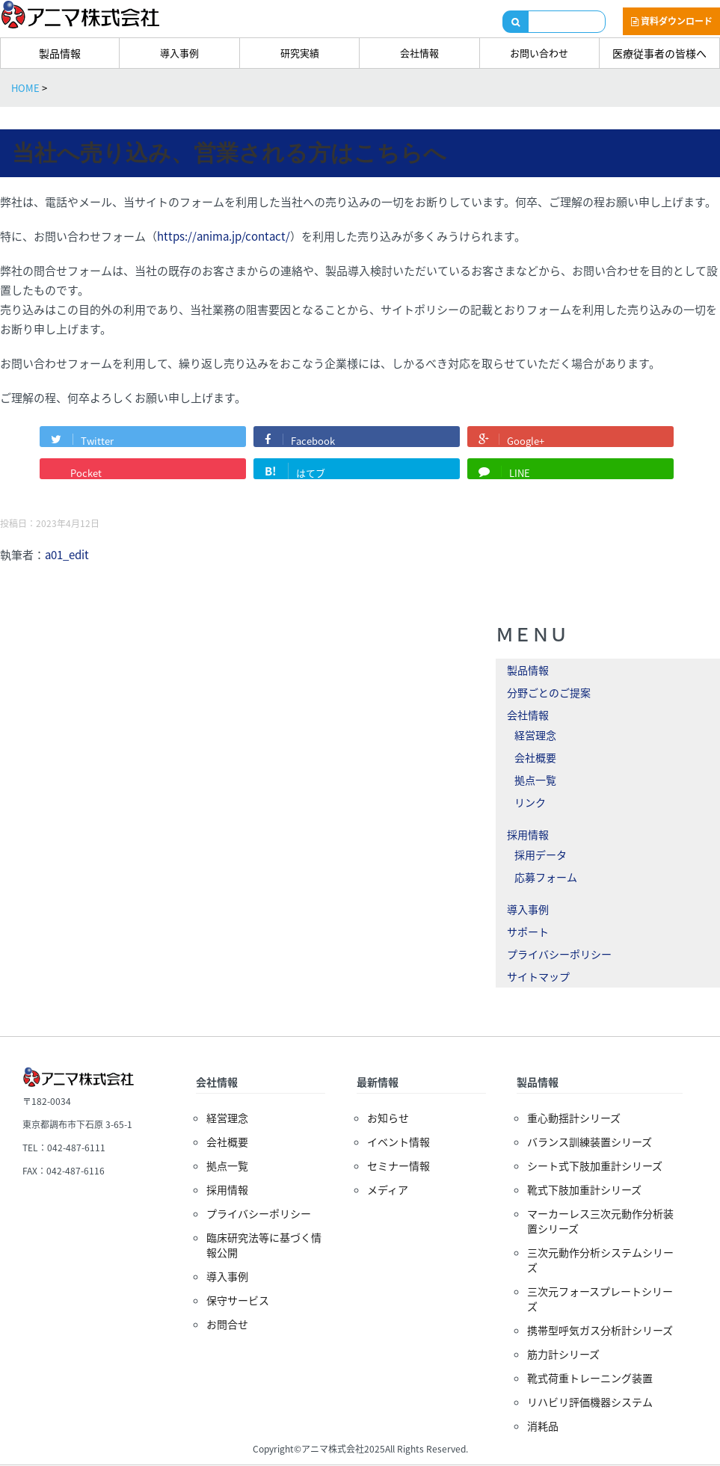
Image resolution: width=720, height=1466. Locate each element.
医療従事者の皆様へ (659, 53)
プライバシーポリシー (559, 953)
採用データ (540, 854)
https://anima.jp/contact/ (223, 236)
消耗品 (543, 1425)
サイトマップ (538, 976)
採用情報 (528, 834)
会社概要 (535, 757)
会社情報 (419, 53)
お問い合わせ (539, 53)
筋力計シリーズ (563, 1353)
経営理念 (535, 734)
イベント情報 (398, 1141)
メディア (387, 1189)
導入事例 (179, 53)
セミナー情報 (398, 1165)
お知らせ (388, 1117)
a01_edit (67, 554)
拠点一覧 (535, 779)
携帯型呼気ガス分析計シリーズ (600, 1329)
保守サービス (237, 1300)
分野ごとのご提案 (549, 692)
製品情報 (60, 53)
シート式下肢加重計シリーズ (594, 1165)
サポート (528, 931)
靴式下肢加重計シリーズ (584, 1189)
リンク (530, 802)
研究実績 (299, 53)
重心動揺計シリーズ (574, 1117)
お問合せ (227, 1323)
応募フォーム (545, 876)
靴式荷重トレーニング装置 (590, 1377)
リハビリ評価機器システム (590, 1401)
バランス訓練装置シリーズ (589, 1141)
